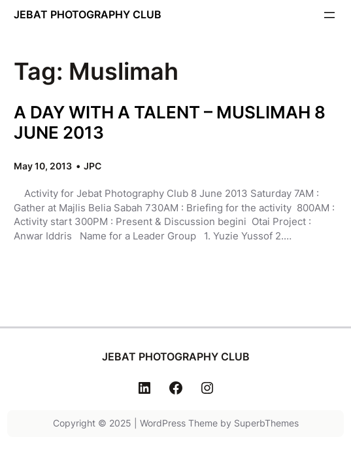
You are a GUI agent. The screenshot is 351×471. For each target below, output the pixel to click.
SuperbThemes (266, 422)
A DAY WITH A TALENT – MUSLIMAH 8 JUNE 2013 (170, 122)
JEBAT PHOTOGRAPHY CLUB (87, 14)
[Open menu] (329, 15)
